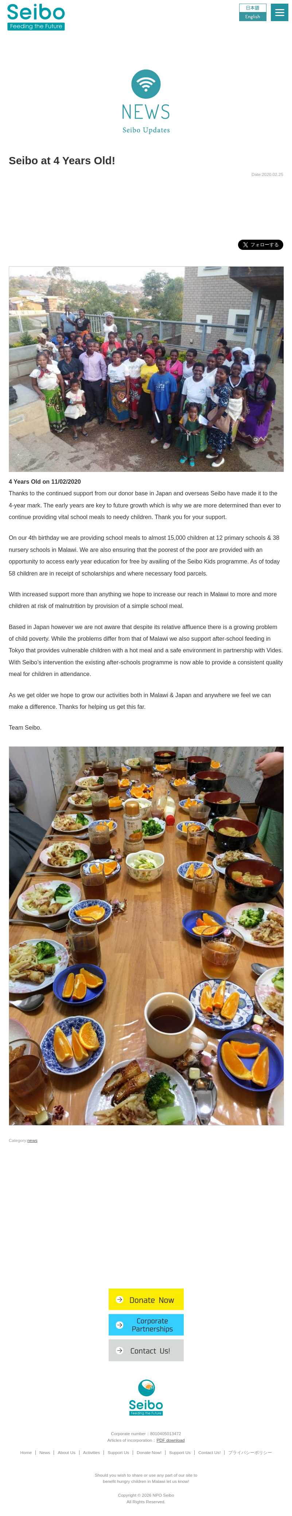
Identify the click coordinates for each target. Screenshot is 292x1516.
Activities (91, 1452)
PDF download (170, 1440)
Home (26, 1452)
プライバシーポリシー (250, 1452)
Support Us (118, 1452)
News (44, 1452)
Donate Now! (149, 1452)
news (32, 1140)
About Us (66, 1452)
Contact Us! (209, 1452)
